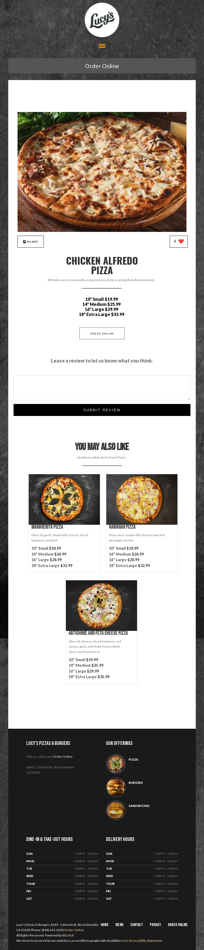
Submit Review (102, 410)
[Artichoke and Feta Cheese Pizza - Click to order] (101, 630)
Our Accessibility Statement (142, 941)
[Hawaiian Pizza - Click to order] (141, 524)
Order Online (102, 65)
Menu (120, 924)
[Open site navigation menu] (102, 46)
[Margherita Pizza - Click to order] (64, 524)
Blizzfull (68, 935)
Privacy (155, 924)
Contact (136, 924)
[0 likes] (179, 241)
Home (105, 924)
